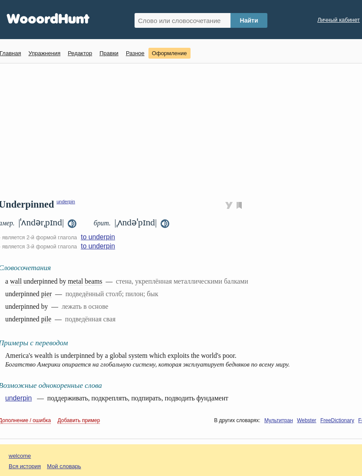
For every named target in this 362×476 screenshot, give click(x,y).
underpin (65, 201)
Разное (135, 53)
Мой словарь (64, 466)
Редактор (80, 53)
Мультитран (278, 420)
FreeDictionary (337, 420)
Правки (108, 53)
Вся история (25, 466)
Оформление (169, 53)
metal (75, 281)
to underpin (98, 237)
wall (16, 281)
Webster (306, 420)
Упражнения (44, 53)
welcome (20, 456)
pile (46, 319)
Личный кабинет (338, 20)
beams (93, 281)
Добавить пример (79, 420)
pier (46, 294)
